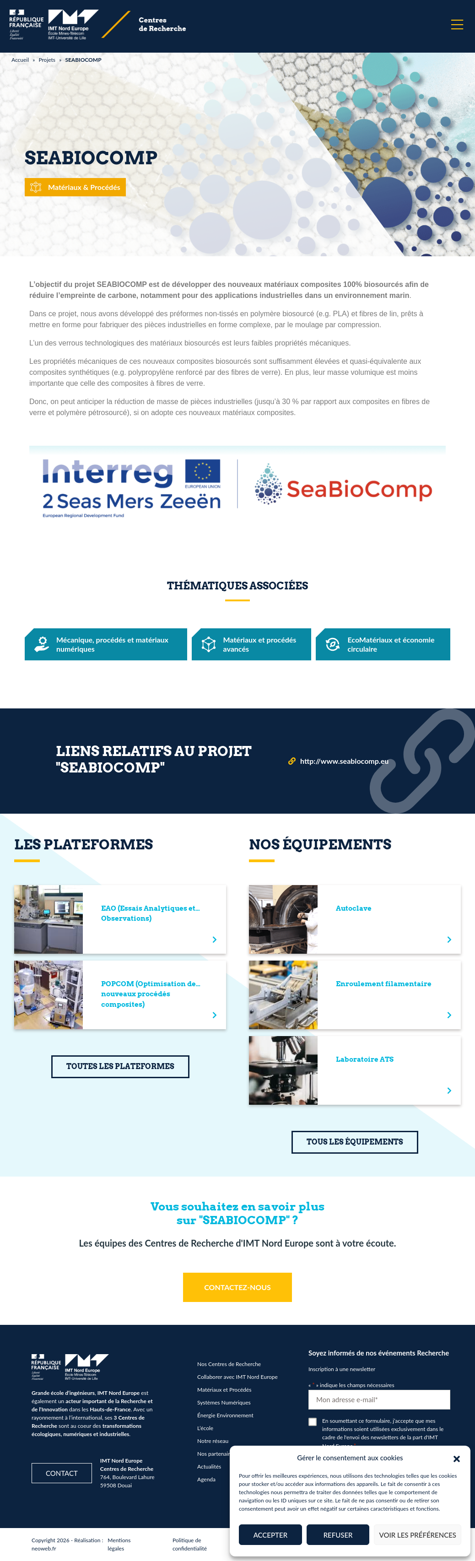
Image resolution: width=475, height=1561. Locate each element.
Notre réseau (212, 1440)
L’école (205, 1428)
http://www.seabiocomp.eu (344, 760)
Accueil (20, 59)
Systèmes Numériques (224, 1402)
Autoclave (354, 908)
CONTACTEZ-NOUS (237, 1287)
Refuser (338, 1535)
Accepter (270, 1535)
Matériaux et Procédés (224, 1389)
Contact (62, 1473)
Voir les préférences (417, 1535)
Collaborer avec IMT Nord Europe (237, 1376)
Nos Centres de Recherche (229, 1364)
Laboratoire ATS (365, 1059)
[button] (456, 1457)
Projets (46, 59)
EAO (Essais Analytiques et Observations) (148, 913)
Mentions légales (119, 1544)
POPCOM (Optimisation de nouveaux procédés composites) (148, 994)
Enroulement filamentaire (384, 984)
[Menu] (457, 24)
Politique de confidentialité (190, 1544)
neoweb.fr (44, 1548)
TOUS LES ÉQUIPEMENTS (355, 1142)
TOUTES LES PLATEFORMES (120, 1066)
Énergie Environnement (225, 1415)
